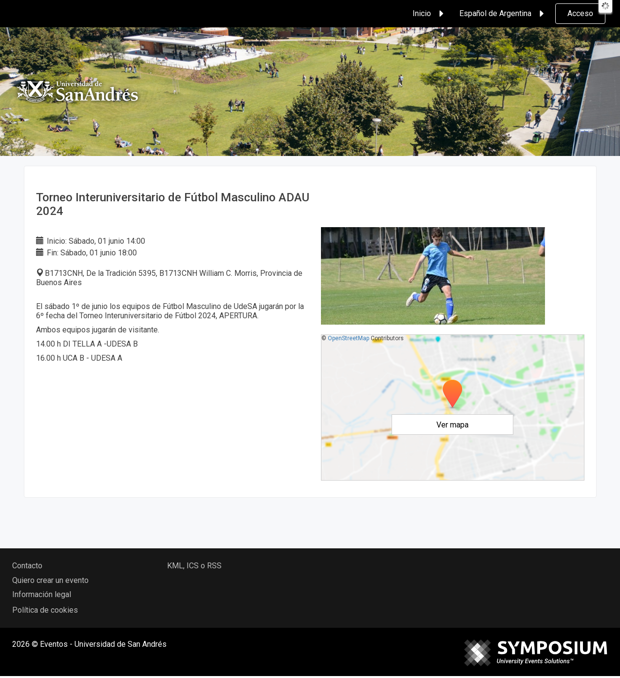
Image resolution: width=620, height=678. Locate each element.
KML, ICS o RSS (194, 565)
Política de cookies (45, 610)
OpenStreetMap (348, 338)
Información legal (41, 594)
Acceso (580, 13)
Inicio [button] (430, 13)
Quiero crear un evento (50, 580)
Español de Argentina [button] (503, 13)
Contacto (27, 565)
